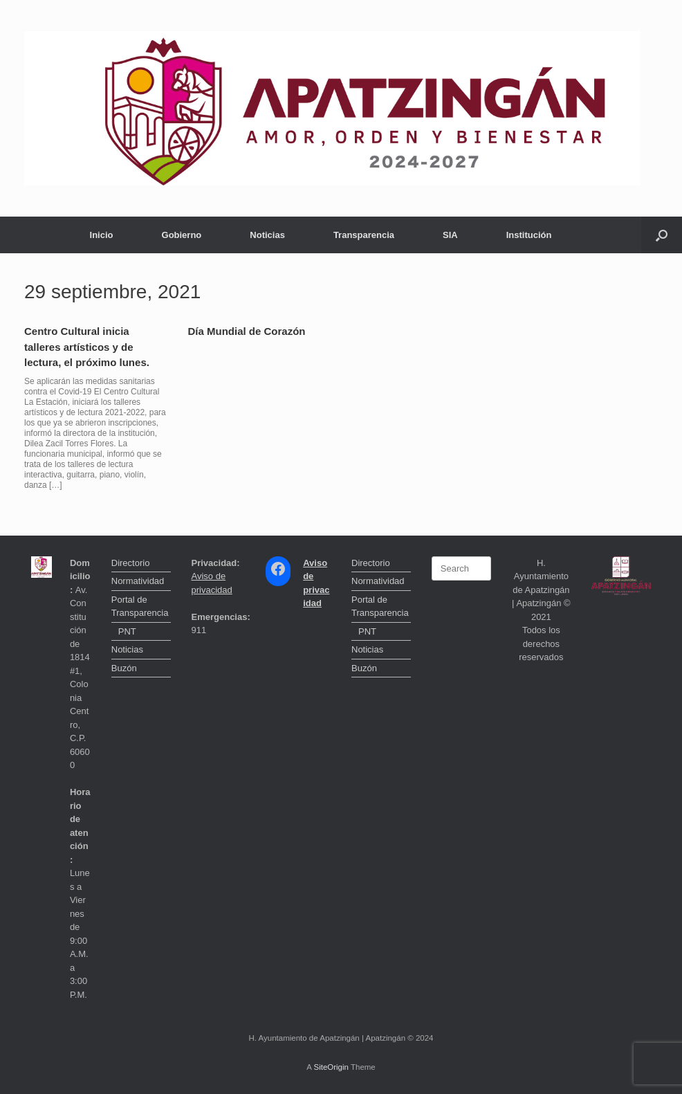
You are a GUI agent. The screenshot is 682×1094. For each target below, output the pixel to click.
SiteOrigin (331, 1067)
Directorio (130, 563)
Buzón (124, 668)
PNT (127, 631)
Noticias (267, 235)
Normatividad (138, 581)
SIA (450, 235)
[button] (661, 235)
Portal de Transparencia (140, 606)
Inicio (101, 235)
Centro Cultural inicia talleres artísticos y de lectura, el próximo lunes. (86, 346)
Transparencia (363, 235)
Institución (529, 235)
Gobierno (182, 235)
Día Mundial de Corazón (247, 331)
